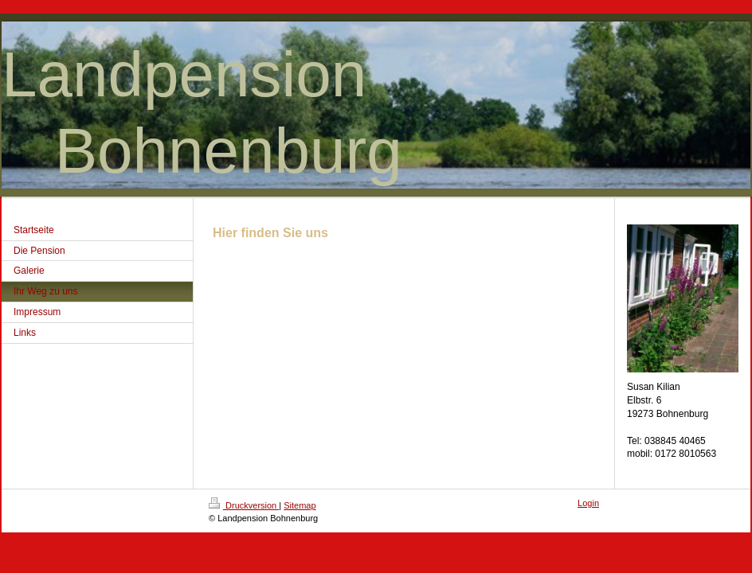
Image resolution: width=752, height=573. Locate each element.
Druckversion (244, 505)
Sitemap (299, 505)
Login (588, 503)
